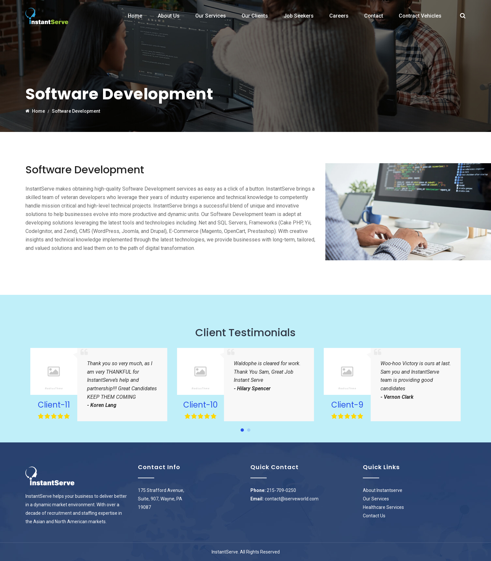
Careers (339, 16)
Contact (373, 16)
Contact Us (374, 515)
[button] (242, 430)
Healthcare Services (383, 507)
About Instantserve (382, 490)
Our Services (210, 16)
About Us (169, 16)
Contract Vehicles (420, 16)
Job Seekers (299, 16)
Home (135, 16)
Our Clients (255, 16)
